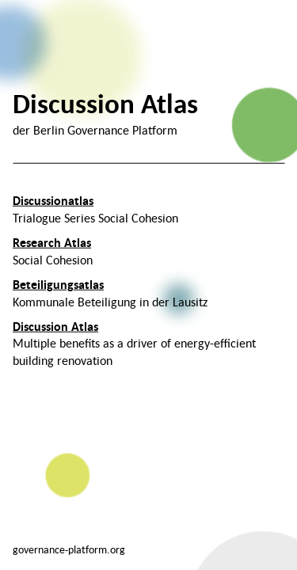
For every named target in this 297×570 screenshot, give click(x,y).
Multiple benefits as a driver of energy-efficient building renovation (134, 342)
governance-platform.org (69, 549)
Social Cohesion (53, 251)
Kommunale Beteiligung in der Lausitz (110, 293)
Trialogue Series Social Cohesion (95, 209)
